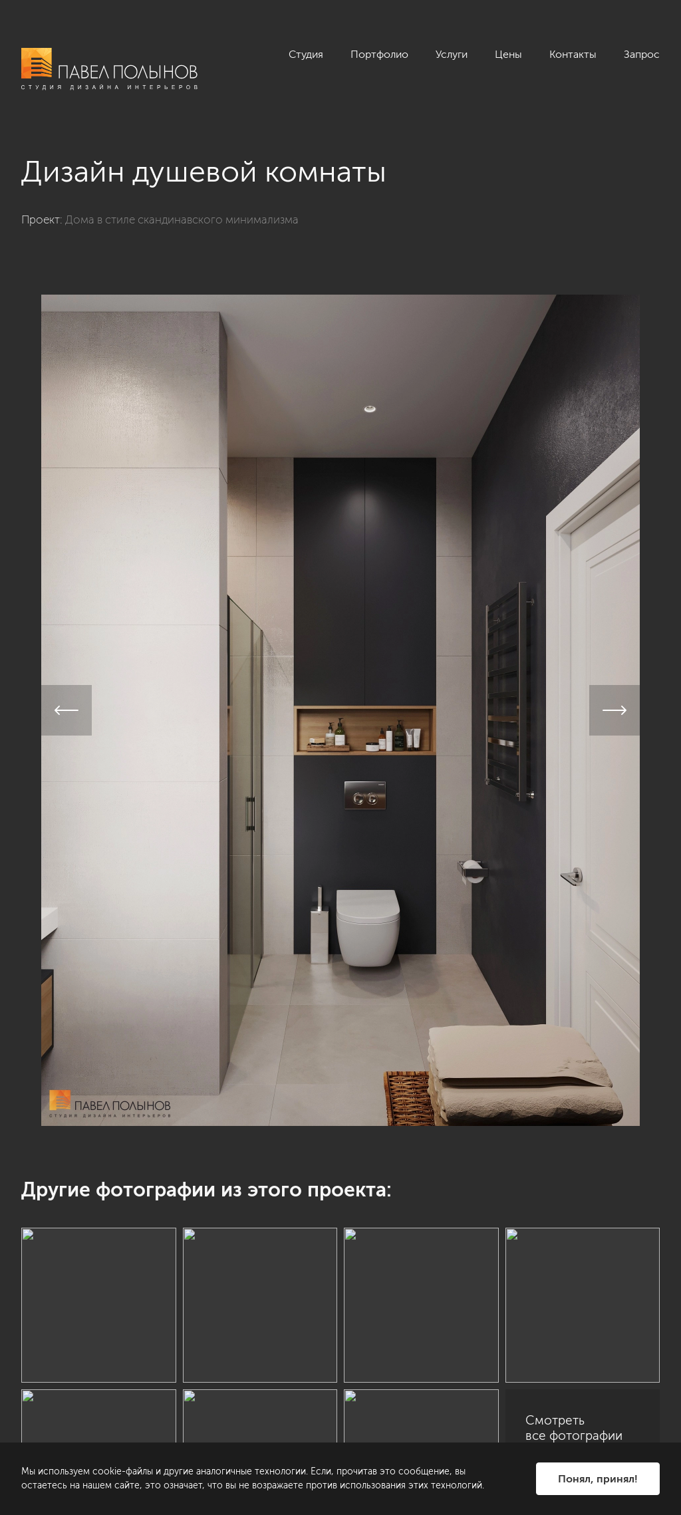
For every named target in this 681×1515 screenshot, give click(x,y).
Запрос (642, 54)
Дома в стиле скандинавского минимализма (182, 219)
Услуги (452, 54)
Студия (306, 54)
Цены (508, 54)
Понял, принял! (598, 1478)
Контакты (573, 54)
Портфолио (379, 54)
